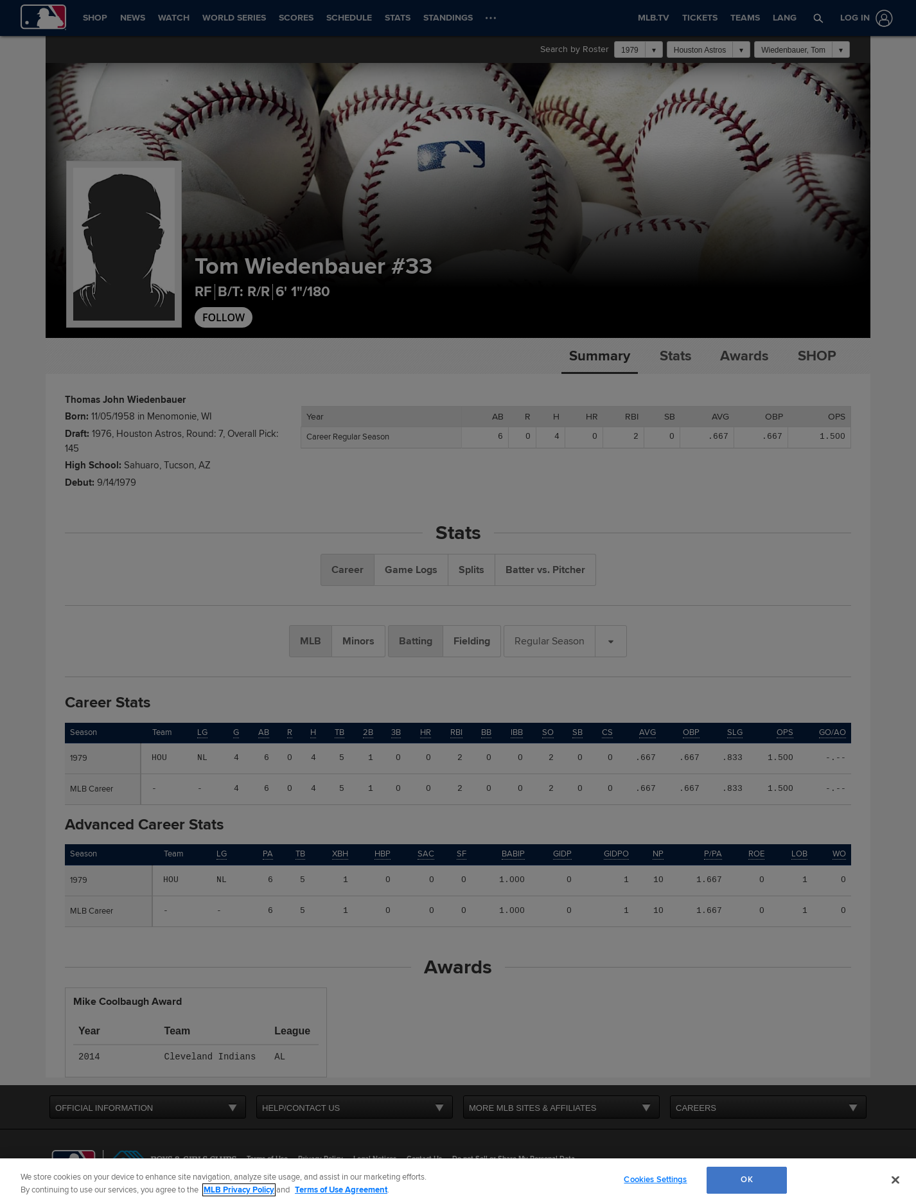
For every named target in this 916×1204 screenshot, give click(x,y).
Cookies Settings (655, 1179)
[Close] (895, 1179)
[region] (458, 1181)
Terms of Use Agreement (341, 1190)
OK (746, 1179)
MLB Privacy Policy (239, 1190)
